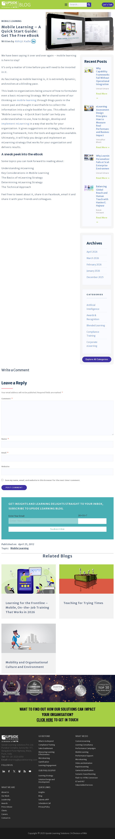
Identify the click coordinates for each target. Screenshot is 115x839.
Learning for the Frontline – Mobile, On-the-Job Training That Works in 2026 (27, 607)
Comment (6, 398)
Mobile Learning (11, 21)
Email (4, 452)
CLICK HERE (45, 719)
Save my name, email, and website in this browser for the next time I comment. (42, 480)
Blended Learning (96, 325)
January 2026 (93, 270)
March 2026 (93, 258)
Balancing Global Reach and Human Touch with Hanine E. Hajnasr (102, 196)
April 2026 (92, 251)
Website (5, 466)
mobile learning (26, 100)
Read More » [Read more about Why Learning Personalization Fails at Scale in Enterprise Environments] (103, 178)
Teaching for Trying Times (83, 603)
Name (5, 439)
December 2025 (95, 277)
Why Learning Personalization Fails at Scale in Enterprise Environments (104, 162)
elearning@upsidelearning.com (22, 759)
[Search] (89, 5)
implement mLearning (15, 123)
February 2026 (94, 264)
